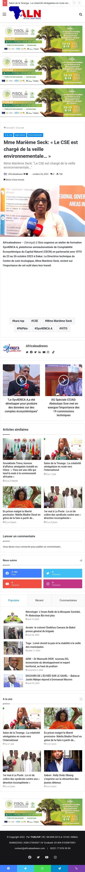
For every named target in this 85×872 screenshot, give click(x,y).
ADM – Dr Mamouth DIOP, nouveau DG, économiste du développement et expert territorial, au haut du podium (48, 662)
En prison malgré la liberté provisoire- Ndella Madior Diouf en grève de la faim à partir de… (22, 514)
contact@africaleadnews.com (30, 848)
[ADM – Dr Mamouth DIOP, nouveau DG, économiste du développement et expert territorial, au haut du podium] (13, 663)
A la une (20, 127)
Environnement (35, 135)
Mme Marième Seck (59, 321)
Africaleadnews (15, 174)
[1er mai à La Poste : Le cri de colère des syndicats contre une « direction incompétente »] (63, 497)
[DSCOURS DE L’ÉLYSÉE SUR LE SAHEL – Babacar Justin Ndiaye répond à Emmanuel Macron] (13, 680)
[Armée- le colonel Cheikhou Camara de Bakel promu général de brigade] (13, 632)
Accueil (9, 127)
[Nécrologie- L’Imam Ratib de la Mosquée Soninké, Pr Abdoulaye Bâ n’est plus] (13, 616)
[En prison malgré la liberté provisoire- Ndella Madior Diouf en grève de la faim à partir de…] (22, 497)
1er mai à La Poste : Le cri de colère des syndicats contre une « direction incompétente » (62, 514)
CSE (35, 321)
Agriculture (20, 135)
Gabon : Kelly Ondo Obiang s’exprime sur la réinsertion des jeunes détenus (61, 779)
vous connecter (23, 546)
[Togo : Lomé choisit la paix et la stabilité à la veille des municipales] (13, 648)
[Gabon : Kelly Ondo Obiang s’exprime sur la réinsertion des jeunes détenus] (63, 761)
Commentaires (68, 600)
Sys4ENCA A (44, 328)
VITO (64, 328)
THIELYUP (35, 837)
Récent (39, 600)
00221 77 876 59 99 (60, 848)
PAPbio (23, 328)
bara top (19, 321)
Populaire (13, 600)
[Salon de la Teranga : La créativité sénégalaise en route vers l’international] (63, 449)
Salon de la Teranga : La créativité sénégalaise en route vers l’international (46, 3)
